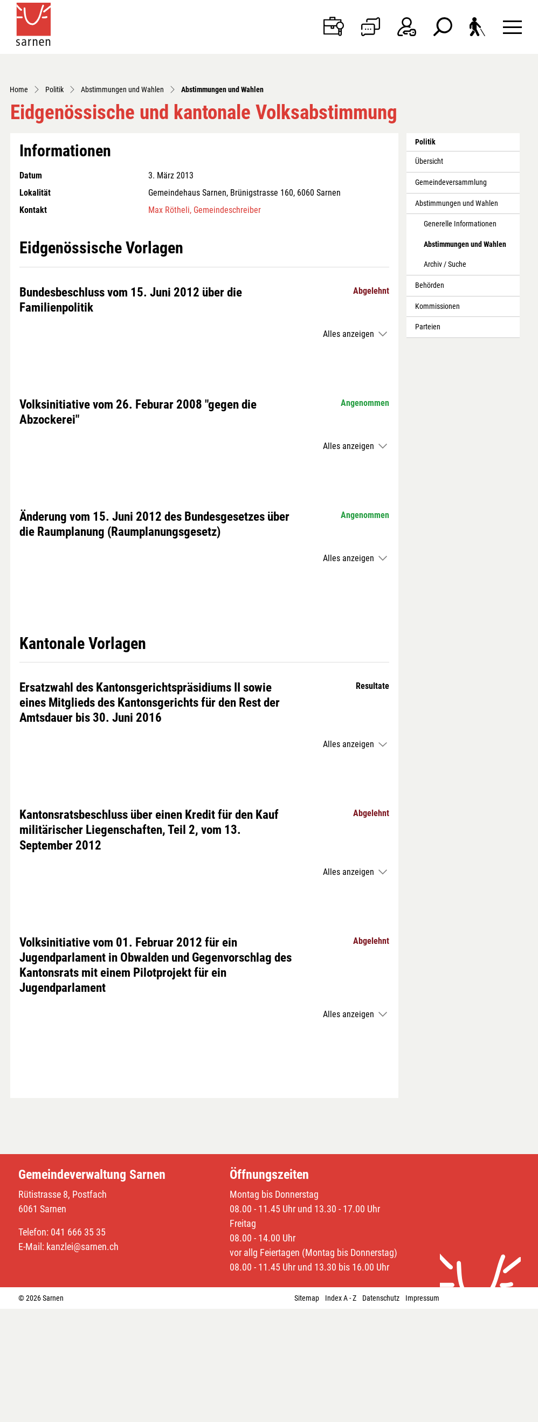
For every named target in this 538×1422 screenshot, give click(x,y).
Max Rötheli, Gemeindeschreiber (204, 323)
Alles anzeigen (348, 447)
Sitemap (306, 1411)
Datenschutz (380, 1411)
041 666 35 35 (78, 1345)
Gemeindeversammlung (451, 295)
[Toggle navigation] (512, 27)
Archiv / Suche (445, 377)
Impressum (422, 1411)
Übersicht (429, 274)
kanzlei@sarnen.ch (82, 1359)
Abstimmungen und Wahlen (456, 316)
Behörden (429, 398)
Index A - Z (340, 1411)
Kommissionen (437, 419)
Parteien (427, 440)
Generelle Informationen (460, 337)
